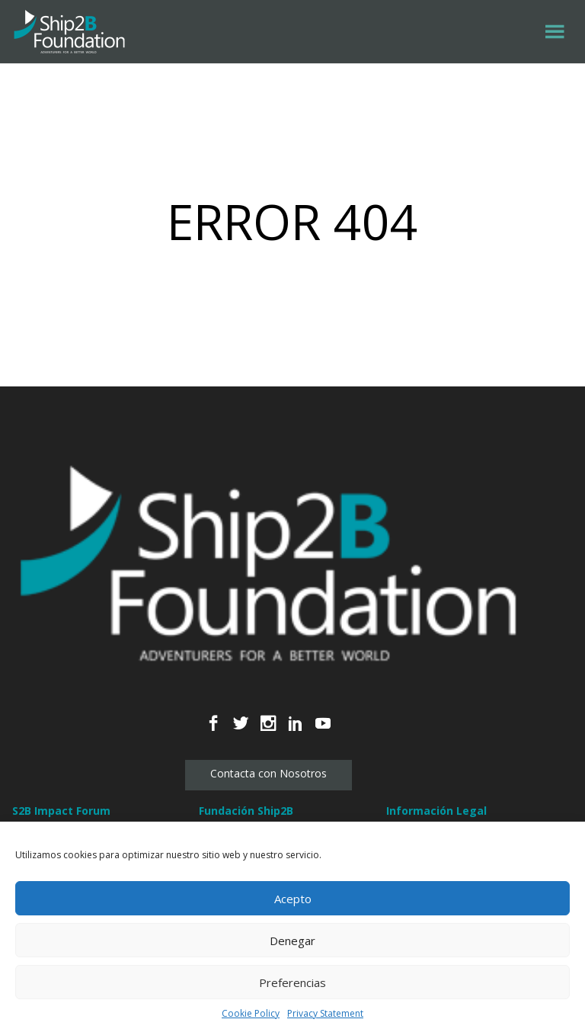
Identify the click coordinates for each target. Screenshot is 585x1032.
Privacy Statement (325, 1013)
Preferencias (292, 982)
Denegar (292, 940)
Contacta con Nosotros (268, 773)
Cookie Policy (251, 1013)
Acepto (293, 898)
